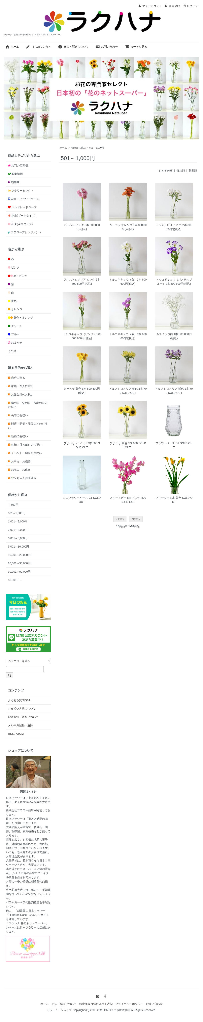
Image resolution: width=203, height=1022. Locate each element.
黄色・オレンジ (23, 317)
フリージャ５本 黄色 (168, 497)
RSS (11, 733)
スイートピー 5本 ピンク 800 (128, 497)
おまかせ (16, 342)
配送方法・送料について (23, 717)
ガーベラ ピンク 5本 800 (79, 225)
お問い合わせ (106, 46)
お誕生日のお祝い (22, 394)
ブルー (15, 334)
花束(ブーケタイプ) (23, 215)
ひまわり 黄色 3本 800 (124, 443)
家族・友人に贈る (22, 386)
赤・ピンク (20, 275)
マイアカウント (150, 6)
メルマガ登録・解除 (20, 725)
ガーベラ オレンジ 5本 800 (126, 225)
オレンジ (16, 309)
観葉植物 (17, 173)
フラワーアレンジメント (26, 232)
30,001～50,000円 (19, 571)
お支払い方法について (22, 708)
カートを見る (136, 46)
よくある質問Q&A (19, 700)
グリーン (16, 326)
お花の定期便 (19, 165)
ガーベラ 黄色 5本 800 (78, 388)
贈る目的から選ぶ (20, 368)
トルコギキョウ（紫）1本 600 (128, 334)
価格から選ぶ (78, 147)
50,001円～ (15, 580)
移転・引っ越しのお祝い (26, 444)
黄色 (14, 300)
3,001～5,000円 (17, 538)
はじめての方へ (38, 46)
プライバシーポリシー (129, 1003)
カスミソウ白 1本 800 (170, 334)
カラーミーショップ (59, 1010)
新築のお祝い (19, 436)
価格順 (181, 170)
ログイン (190, 6)
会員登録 (172, 6)
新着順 (193, 170)
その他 (12, 351)
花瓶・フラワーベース (25, 198)
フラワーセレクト (22, 190)
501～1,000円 (96, 147)
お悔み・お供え (21, 469)
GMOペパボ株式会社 (117, 1010)
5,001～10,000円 (18, 546)
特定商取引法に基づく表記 (96, 1003)
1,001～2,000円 (17, 521)
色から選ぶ (16, 249)
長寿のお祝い (19, 415)
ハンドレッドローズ (24, 207)
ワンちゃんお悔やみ (23, 478)
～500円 (13, 504)
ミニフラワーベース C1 (77, 497)
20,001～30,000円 (19, 563)
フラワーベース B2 (167, 443)
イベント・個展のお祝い (26, 453)
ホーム (63, 147)
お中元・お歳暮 (21, 461)
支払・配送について (73, 46)
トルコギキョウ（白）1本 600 (128, 279)
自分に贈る (18, 377)
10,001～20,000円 (19, 554)
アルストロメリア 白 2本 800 (174, 225)
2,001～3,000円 (17, 529)
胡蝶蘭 (15, 182)
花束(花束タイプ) (22, 224)
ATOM (20, 733)
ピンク (15, 267)
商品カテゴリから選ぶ (24, 155)
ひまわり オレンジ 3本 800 (80, 443)
